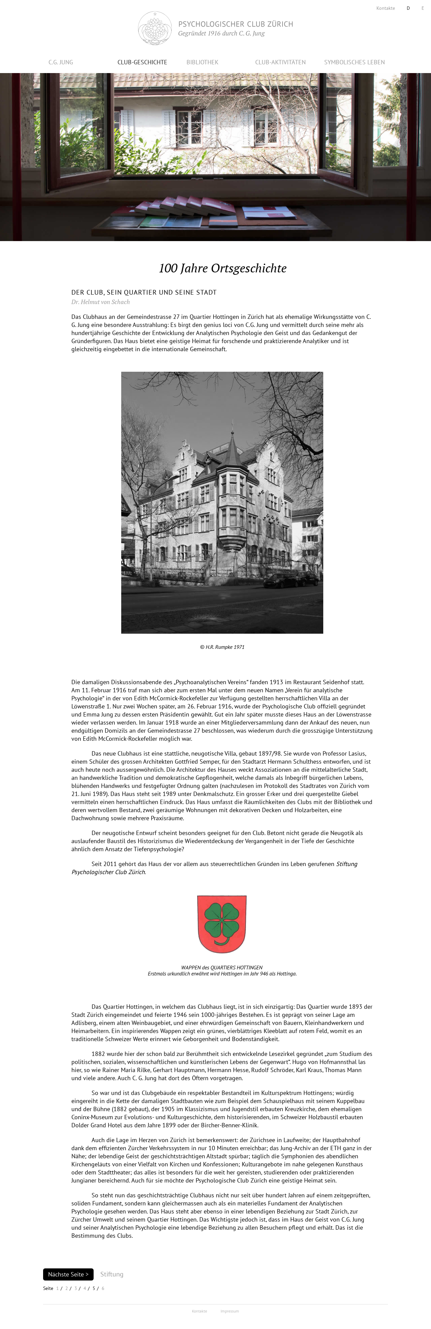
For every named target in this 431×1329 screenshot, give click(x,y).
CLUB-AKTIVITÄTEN (280, 62)
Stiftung (112, 1274)
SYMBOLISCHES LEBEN (354, 62)
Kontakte (385, 8)
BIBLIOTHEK (203, 62)
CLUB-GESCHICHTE (142, 62)
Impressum (230, 1311)
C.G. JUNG (60, 62)
